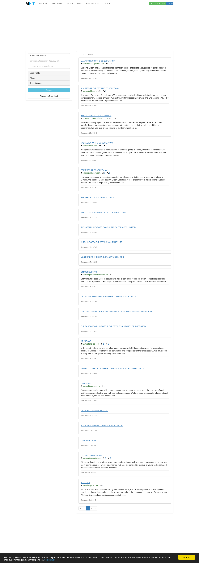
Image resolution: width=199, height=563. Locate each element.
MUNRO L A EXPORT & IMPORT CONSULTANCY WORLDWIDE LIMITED (113, 368)
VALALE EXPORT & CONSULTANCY (97, 143)
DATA (79, 3)
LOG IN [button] (170, 3)
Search (49, 90)
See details (49, 559)
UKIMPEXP (86, 383)
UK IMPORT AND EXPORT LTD (94, 411)
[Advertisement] (99, 29)
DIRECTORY (56, 3)
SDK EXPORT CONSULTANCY (94, 170)
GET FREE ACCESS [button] (158, 3)
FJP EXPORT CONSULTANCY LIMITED (98, 197)
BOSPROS (85, 483)
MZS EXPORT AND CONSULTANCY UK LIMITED (102, 257)
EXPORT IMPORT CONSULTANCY (96, 115)
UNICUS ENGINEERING (91, 455)
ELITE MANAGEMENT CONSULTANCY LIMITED (102, 425)
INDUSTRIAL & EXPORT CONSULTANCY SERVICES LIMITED (108, 227)
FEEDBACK (92, 3)
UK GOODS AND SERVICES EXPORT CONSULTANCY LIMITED (109, 296)
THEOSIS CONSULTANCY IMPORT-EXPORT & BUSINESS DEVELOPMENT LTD (116, 311)
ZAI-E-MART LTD (88, 440)
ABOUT (69, 3)
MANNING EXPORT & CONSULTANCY (98, 61)
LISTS (106, 3)
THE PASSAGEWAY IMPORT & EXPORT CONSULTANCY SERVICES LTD (113, 326)
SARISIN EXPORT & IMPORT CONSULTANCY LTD (103, 212)
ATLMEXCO (86, 341)
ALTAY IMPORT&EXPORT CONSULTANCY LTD (101, 242)
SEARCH (43, 3)
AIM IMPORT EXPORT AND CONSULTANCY (100, 88)
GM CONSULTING (89, 272)
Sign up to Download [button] (49, 96)
